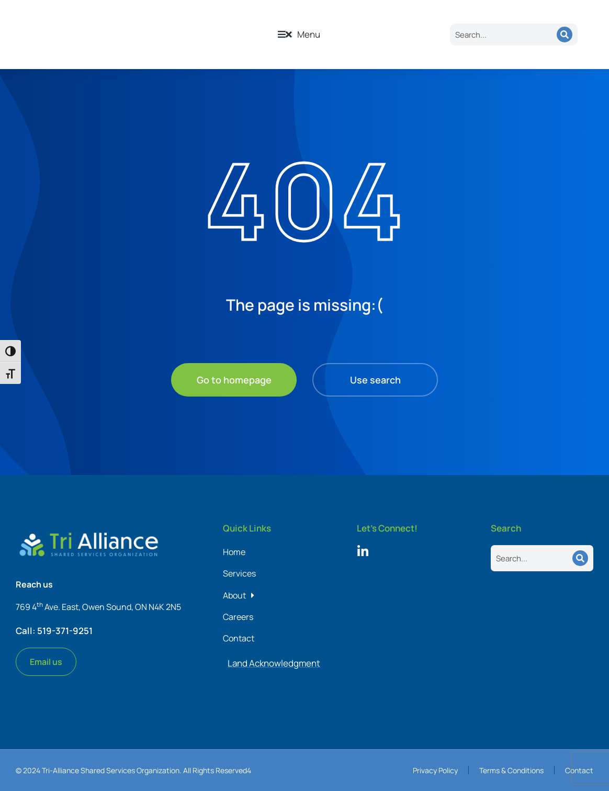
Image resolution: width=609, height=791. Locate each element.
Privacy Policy (435, 770)
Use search (375, 380)
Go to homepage (234, 380)
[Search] (564, 34)
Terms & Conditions (511, 770)
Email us (46, 662)
